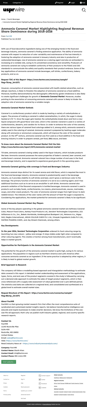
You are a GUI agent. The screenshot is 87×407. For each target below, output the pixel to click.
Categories (18, 3)
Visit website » (8, 362)
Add (82, 3)
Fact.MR (9, 36)
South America (75, 383)
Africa (55, 383)
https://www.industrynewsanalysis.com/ (40, 343)
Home (3, 19)
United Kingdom (63, 394)
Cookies (5, 387)
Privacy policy (7, 394)
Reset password (25, 387)
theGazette (69, 377)
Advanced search (25, 394)
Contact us (6, 379)
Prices (5, 3)
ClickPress (56, 377)
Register (59, 3)
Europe (62, 383)
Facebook (42, 383)
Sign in (23, 379)
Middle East (68, 383)
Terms (5, 390)
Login (71, 3)
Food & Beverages (13, 19)
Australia (56, 391)
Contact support (44, 375)
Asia (59, 383)
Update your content (26, 390)
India (69, 391)
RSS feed (23, 398)
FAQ (22, 383)
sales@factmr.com (15, 338)
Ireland (66, 391)
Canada (61, 391)
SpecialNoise (47, 404)
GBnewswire (63, 377)
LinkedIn (42, 387)
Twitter (41, 379)
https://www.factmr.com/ (17, 341)
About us (5, 375)
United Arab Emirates (77, 391)
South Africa (71, 394)
